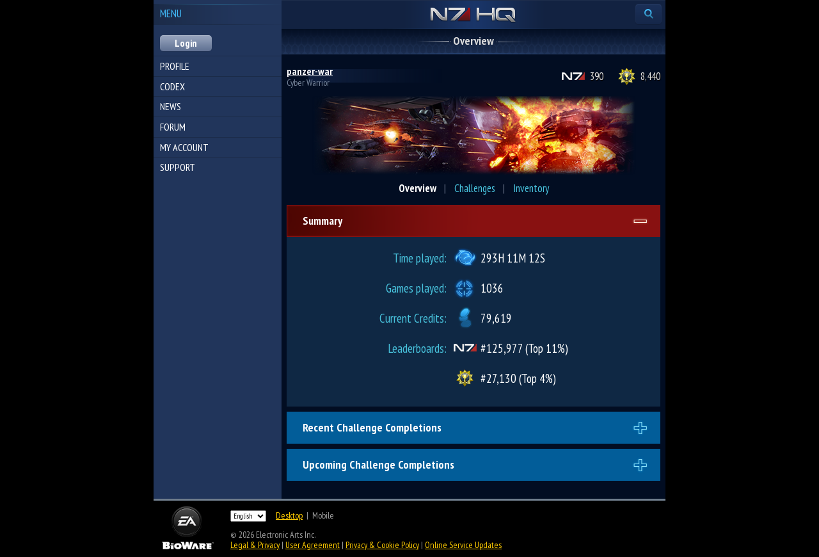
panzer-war (310, 71)
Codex (172, 86)
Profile (174, 66)
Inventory (531, 188)
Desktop (289, 515)
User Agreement (312, 545)
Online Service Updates (463, 545)
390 (596, 76)
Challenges (474, 188)
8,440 (650, 76)
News (170, 106)
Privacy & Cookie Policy (382, 545)
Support (177, 167)
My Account (184, 147)
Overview (417, 188)
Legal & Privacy (255, 545)
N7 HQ (473, 15)
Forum (173, 126)
